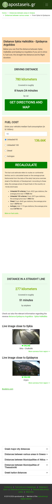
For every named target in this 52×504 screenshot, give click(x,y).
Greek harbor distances (26, 472)
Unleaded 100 (13, 145)
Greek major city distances (26, 449)
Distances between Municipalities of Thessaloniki (26, 466)
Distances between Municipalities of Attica (26, 459)
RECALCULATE (26, 165)
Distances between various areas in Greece (26, 454)
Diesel (9, 151)
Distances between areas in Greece (22, 13)
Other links (30, 492)
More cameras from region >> (39, 351)
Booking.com (7, 389)
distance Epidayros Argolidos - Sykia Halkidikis (28, 316)
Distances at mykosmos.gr (20, 489)
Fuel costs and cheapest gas (25, 487)
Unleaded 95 (12, 139)
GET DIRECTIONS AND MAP (26, 104)
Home (4, 13)
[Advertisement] (26, 27)
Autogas (10, 156)
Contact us (8, 487)
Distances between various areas (17, 15)
